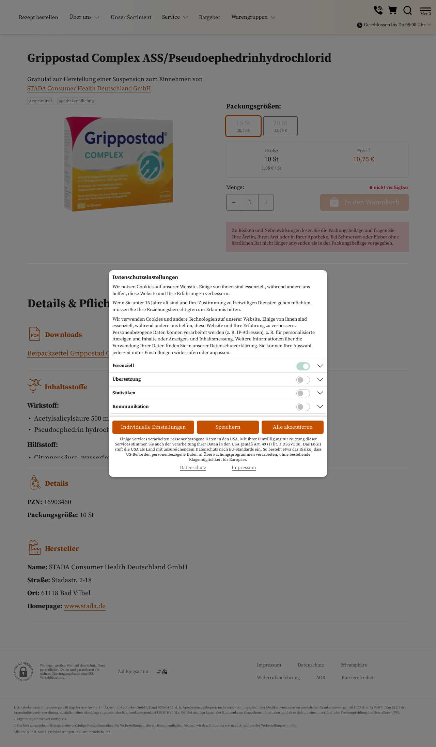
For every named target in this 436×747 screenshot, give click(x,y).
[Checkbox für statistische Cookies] (303, 393)
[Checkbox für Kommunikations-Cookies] (303, 407)
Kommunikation (130, 407)
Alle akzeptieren (293, 427)
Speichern (228, 427)
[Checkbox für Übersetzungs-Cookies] (303, 380)
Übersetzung (126, 379)
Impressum (244, 468)
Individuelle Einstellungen (153, 427)
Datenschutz (193, 468)
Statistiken (124, 393)
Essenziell (123, 366)
